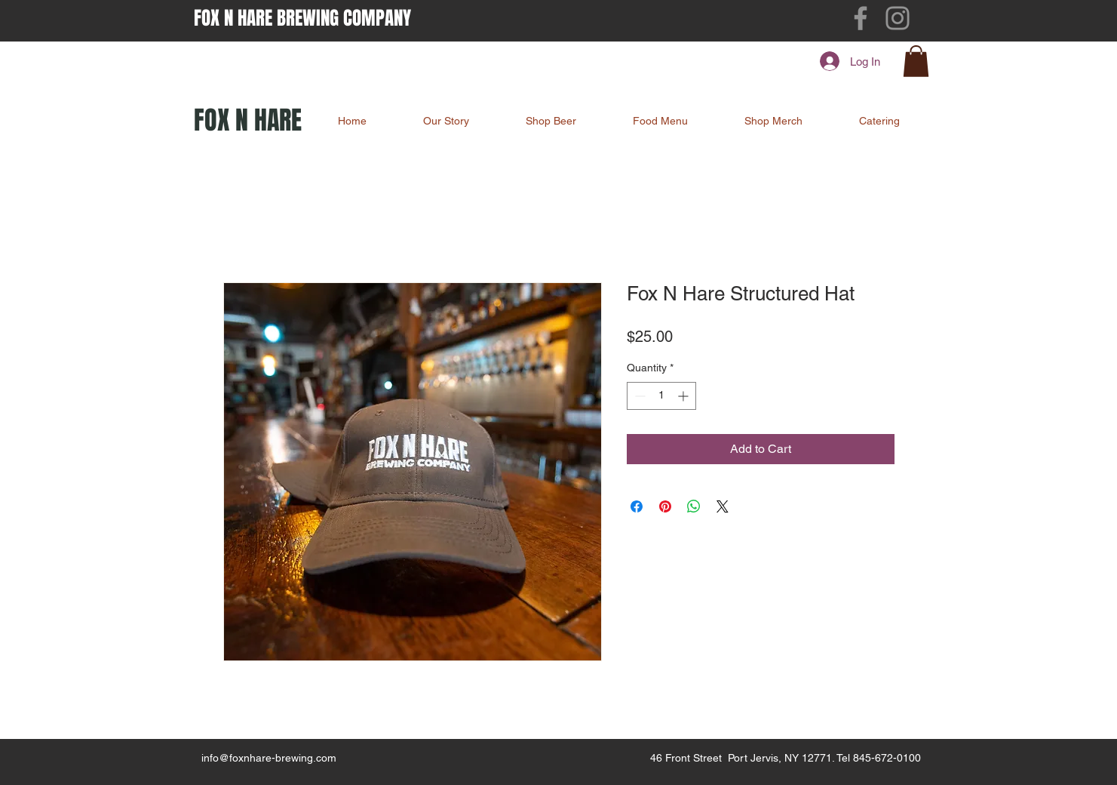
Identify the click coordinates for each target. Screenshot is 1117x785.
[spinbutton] (661, 396)
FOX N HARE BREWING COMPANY (302, 18)
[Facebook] (860, 18)
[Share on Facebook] (637, 506)
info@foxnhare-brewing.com (268, 758)
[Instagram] (897, 18)
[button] (916, 61)
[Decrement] (638, 396)
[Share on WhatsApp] (694, 506)
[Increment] (684, 396)
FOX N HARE (248, 120)
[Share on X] (722, 506)
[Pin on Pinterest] (665, 506)
